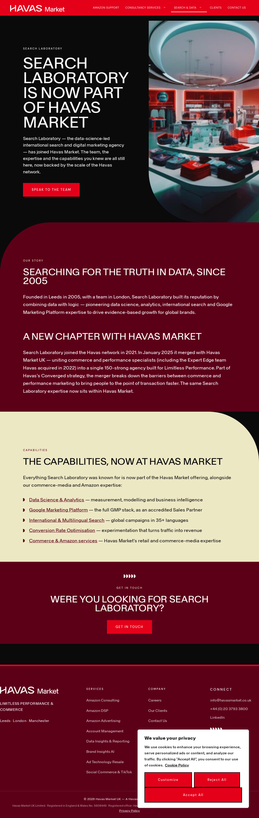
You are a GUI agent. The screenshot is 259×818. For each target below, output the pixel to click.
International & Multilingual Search (66, 520)
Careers (154, 700)
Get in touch (129, 627)
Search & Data (190, 8)
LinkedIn (217, 717)
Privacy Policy (129, 810)
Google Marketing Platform (58, 509)
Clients (216, 7)
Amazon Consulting (102, 700)
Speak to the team (51, 190)
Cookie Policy (177, 765)
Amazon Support (106, 7)
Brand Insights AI (100, 751)
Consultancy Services (148, 8)
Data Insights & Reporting (108, 741)
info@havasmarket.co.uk (230, 700)
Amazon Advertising (103, 720)
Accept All (193, 795)
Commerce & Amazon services (63, 540)
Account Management (104, 731)
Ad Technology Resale (105, 762)
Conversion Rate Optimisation (62, 530)
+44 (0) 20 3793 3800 (229, 709)
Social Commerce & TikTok (109, 772)
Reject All (217, 780)
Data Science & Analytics (56, 499)
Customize (168, 780)
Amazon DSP (97, 710)
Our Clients (157, 710)
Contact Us (237, 7)
